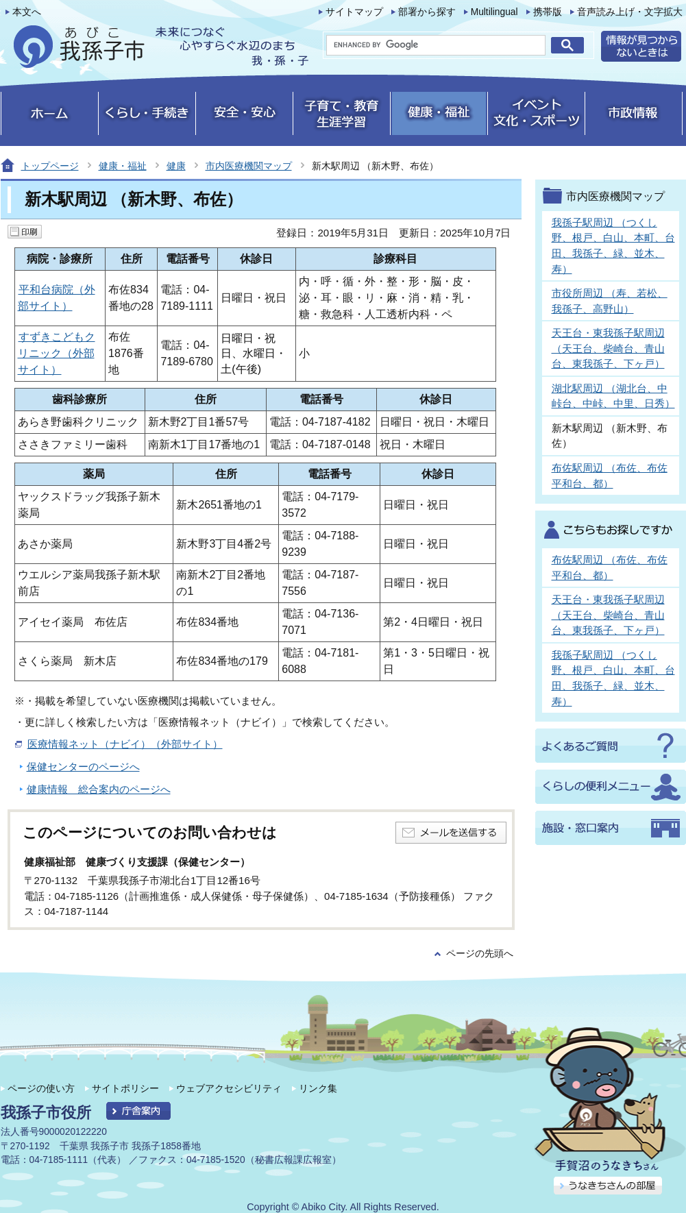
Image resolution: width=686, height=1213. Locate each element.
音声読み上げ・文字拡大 (630, 12)
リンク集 (318, 1088)
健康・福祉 (123, 165)
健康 (176, 165)
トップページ (50, 165)
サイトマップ (354, 12)
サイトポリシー (125, 1088)
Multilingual (494, 12)
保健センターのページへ (83, 766)
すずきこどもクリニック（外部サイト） (56, 353)
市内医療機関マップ (249, 165)
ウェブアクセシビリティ (229, 1088)
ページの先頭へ (479, 953)
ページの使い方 (41, 1088)
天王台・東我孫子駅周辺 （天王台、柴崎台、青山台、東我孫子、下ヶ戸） (608, 348)
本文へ (26, 12)
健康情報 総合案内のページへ (99, 789)
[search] (436, 45)
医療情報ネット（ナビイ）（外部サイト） (125, 744)
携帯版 (547, 12)
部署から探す (427, 12)
